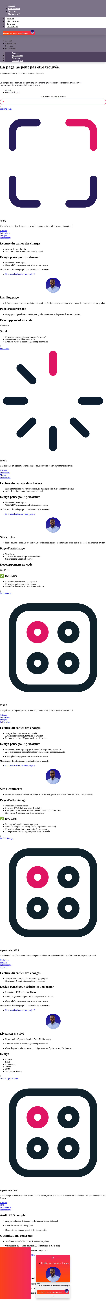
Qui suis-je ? (12, 26)
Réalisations (10, 43)
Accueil (8, 40)
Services (9, 46)
